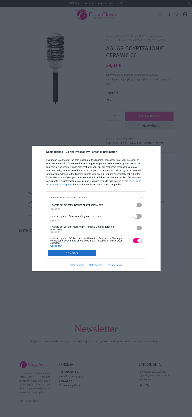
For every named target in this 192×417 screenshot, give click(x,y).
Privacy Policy (114, 265)
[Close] (154, 152)
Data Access (95, 265)
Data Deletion (77, 265)
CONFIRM (72, 253)
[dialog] (96, 208)
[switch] (137, 205)
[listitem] (96, 197)
